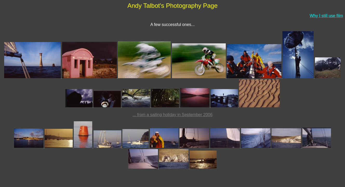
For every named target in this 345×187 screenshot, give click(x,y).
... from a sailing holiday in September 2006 (172, 114)
